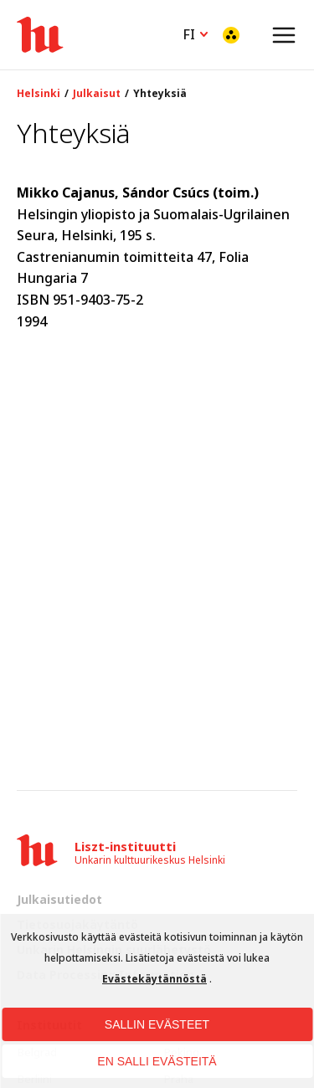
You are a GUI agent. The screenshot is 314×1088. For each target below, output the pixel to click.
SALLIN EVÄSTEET (157, 1024)
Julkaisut (97, 93)
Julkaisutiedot (59, 899)
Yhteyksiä (160, 93)
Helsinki (38, 93)
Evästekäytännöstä (154, 979)
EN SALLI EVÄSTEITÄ (156, 1061)
